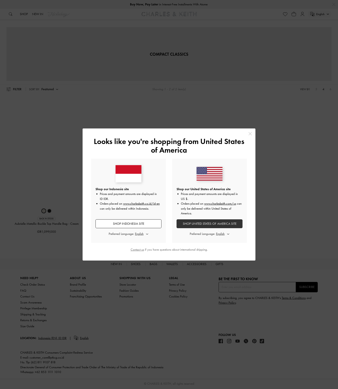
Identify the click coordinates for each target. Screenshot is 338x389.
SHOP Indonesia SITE (128, 224)
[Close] (250, 134)
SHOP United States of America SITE (209, 224)
